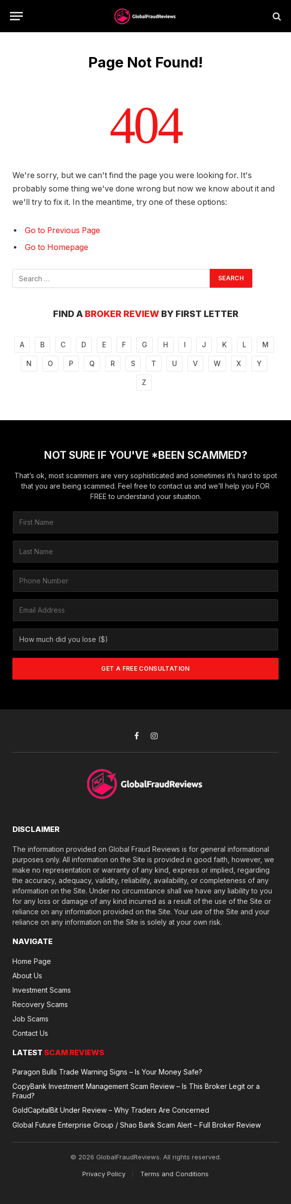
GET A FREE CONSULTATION (145, 668)
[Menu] (16, 16)
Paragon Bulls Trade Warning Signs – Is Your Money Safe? (107, 1072)
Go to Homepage (56, 247)
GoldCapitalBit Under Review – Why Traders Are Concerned (110, 1110)
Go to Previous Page (62, 230)
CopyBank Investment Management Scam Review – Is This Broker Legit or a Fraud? (136, 1091)
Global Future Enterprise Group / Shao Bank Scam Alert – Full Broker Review (136, 1125)
